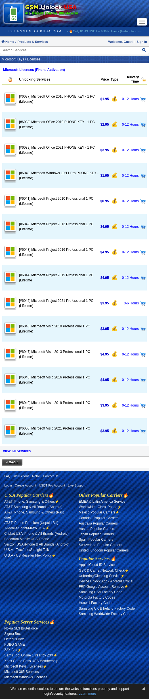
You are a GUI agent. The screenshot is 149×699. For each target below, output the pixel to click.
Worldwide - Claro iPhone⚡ (100, 507)
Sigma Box (12, 634)
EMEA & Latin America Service (102, 502)
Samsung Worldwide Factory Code (105, 614)
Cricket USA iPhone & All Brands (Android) (36, 534)
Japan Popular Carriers (96, 534)
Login (8, 485)
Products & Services (33, 41)
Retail (36, 476)
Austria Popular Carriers (97, 529)
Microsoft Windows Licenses (25, 677)
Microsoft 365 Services (21, 672)
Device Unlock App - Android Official (106, 581)
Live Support (76, 485)
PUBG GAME (14, 645)
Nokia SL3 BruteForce (21, 628)
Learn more (87, 694)
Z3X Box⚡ (13, 650)
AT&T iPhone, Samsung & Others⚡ (31, 502)
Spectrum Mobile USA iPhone (26, 539)
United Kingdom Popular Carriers (104, 550)
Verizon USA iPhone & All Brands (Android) (36, 544)
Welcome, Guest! (120, 41)
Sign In (142, 41)
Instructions (21, 476)
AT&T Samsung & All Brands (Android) (33, 507)
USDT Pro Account (52, 485)
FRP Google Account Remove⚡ (104, 587)
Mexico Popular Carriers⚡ (99, 512)
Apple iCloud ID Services (98, 565)
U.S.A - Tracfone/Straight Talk (26, 550)
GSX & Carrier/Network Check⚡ (104, 570)
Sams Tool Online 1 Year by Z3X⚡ (31, 655)
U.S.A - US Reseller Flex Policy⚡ (30, 555)
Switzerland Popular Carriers (100, 545)
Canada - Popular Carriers (99, 518)
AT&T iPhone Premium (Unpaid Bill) (31, 523)
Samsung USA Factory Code (100, 592)
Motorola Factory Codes (97, 597)
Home (7, 41)
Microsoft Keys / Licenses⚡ (25, 666)
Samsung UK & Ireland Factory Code (107, 608)
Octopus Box (14, 639)
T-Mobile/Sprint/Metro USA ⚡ (27, 528)
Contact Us (50, 476)
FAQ (7, 476)
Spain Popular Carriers (96, 540)
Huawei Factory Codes (96, 603)
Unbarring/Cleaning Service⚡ (102, 576)
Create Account (25, 485)
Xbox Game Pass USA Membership (31, 661)
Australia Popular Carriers (98, 523)
